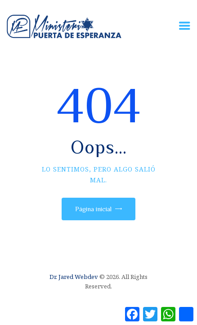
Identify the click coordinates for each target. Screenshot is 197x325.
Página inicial (93, 209)
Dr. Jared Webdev (73, 277)
